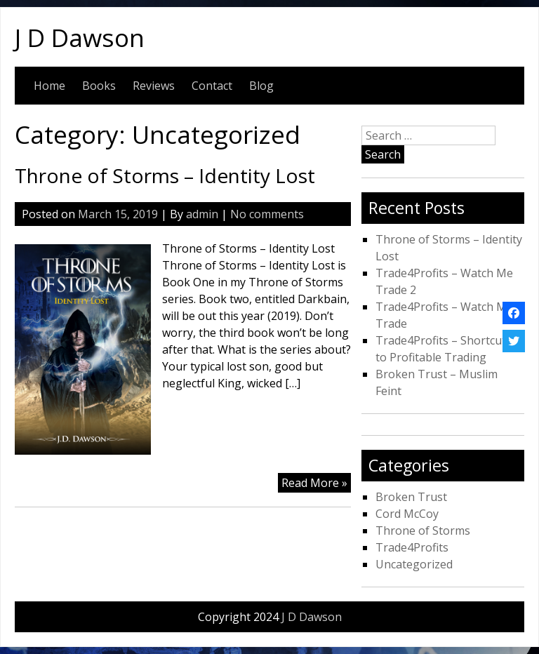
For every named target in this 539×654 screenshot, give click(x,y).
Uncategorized (414, 564)
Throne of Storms (422, 530)
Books (99, 85)
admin (202, 214)
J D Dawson (80, 37)
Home (49, 85)
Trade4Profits (411, 547)
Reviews (154, 85)
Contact (212, 85)
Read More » (314, 482)
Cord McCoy (407, 513)
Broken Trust (411, 497)
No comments (267, 214)
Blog (261, 85)
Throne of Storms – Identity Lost (165, 175)
